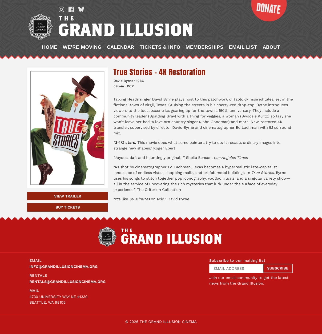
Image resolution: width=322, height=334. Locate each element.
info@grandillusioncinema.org (63, 266)
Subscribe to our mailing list (237, 260)
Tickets (68, 207)
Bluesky (81, 9)
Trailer (67, 196)
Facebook (71, 9)
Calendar (120, 47)
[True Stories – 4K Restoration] (67, 128)
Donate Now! (265, 10)
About (271, 47)
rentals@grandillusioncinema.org (67, 281)
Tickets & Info (160, 47)
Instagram (61, 9)
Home (49, 47)
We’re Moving (82, 47)
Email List (243, 47)
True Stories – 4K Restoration (159, 72)
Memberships (204, 47)
